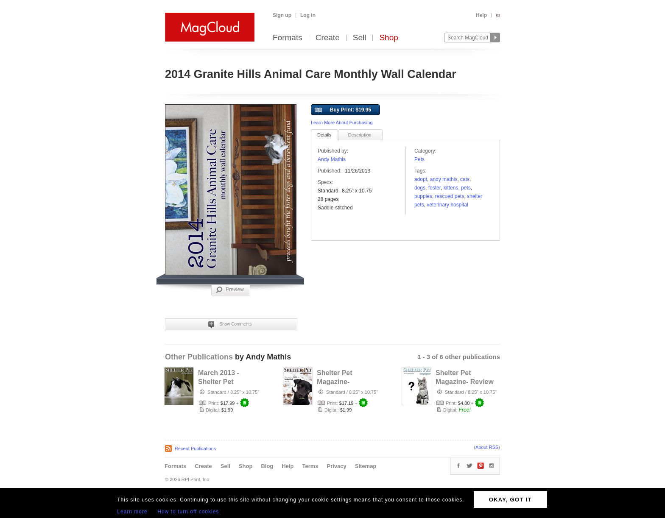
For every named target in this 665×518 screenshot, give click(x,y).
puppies (423, 196)
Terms (310, 466)
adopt (420, 179)
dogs (419, 188)
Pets (419, 159)
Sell (359, 38)
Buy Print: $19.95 (343, 110)
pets (466, 188)
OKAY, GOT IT (510, 499)
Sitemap (366, 466)
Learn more (132, 512)
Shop (388, 38)
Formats (287, 38)
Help (481, 15)
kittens (451, 188)
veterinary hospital (447, 205)
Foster (434, 188)
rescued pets (449, 196)
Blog (267, 466)
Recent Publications (195, 448)
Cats (464, 179)
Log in (308, 15)
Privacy (336, 466)
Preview (230, 290)
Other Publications (199, 357)
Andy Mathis (332, 159)
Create (328, 38)
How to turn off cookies (188, 512)
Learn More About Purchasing (342, 122)
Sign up (282, 15)
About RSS (486, 447)
